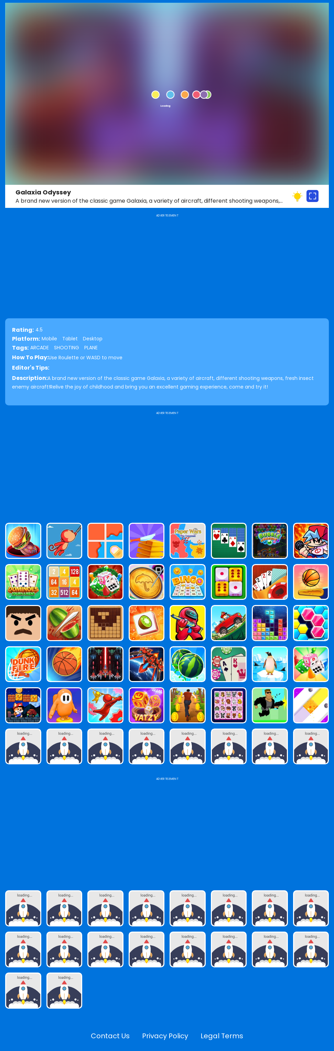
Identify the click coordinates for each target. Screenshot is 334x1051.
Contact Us (110, 1036)
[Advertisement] (167, 464)
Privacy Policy (165, 1036)
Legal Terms (222, 1036)
